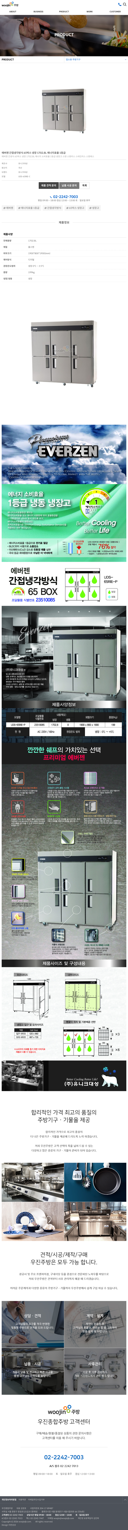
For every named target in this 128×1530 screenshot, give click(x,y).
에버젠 (8, 208)
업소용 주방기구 (96, 58)
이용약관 (22, 1499)
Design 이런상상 (9, 1525)
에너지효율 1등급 (28, 208)
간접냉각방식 (52, 208)
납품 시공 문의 (69, 185)
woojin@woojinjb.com (64, 1518)
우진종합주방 (10, 4)
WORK (90, 11)
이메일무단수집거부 (36, 1499)
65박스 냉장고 (75, 208)
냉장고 (94, 208)
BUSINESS (38, 11)
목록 (84, 185)
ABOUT (12, 11)
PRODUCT (64, 11)
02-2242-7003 (65, 197)
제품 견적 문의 (48, 185)
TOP (125, 1499)
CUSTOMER (115, 11)
